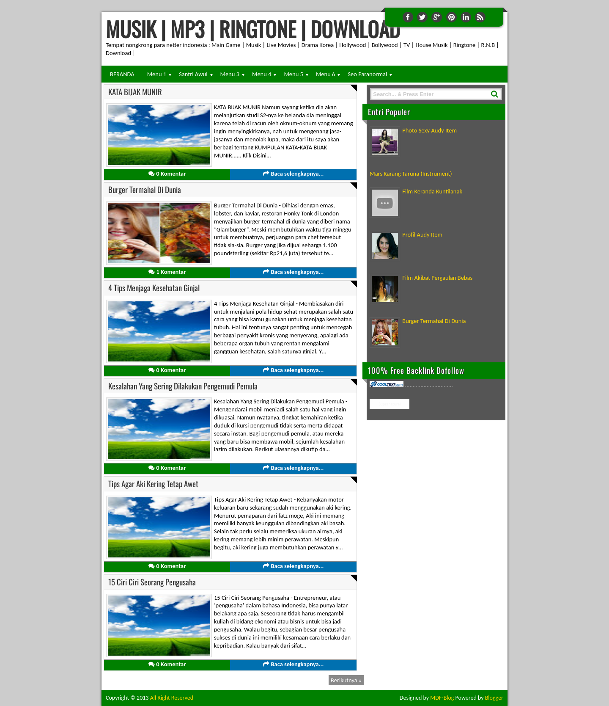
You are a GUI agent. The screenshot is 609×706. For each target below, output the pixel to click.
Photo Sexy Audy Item (429, 130)
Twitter (422, 17)
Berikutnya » (346, 680)
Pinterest (451, 17)
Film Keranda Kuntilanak (432, 191)
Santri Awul (193, 74)
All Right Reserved (171, 697)
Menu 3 (229, 74)
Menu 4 (261, 74)
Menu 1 (156, 74)
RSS (480, 17)
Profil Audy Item (422, 234)
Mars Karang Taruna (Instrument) (411, 173)
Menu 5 (293, 74)
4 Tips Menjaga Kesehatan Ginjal (154, 287)
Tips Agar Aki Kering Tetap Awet (153, 483)
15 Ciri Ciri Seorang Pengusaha (152, 581)
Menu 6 (325, 74)
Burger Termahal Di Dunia (144, 189)
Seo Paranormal (367, 74)
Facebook (408, 17)
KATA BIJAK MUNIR (135, 91)
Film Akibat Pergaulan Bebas (437, 277)
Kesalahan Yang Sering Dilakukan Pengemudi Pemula (183, 386)
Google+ (436, 17)
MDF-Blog (442, 697)
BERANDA (122, 74)
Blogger (494, 697)
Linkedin (466, 17)
